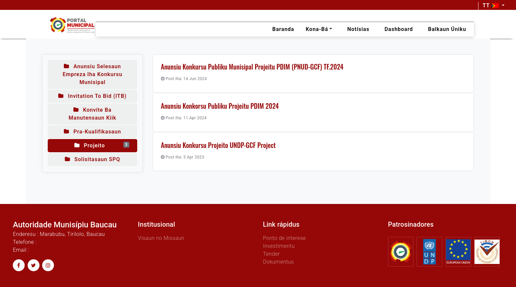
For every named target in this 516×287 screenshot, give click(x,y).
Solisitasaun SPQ (92, 159)
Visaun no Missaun (161, 238)
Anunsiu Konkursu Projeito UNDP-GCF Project (218, 145)
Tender (271, 254)
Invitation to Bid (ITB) (92, 96)
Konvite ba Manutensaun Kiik (92, 114)
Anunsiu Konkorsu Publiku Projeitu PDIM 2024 (220, 106)
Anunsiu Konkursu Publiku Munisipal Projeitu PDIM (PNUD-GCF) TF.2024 (252, 67)
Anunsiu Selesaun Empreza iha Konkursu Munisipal (92, 74)
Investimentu (279, 246)
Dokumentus (278, 262)
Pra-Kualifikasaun (92, 132)
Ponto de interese (284, 238)
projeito (101, 145)
